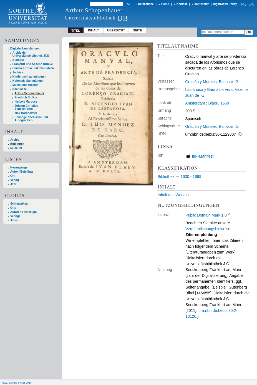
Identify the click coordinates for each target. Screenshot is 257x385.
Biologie (18, 59)
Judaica (17, 72)
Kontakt (182, 4)
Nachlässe (19, 89)
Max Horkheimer (26, 113)
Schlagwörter (19, 203)
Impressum (202, 4)
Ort (12, 175)
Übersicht (116, 30)
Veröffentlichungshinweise (207, 229)
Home (165, 4)
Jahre (14, 220)
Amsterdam (195, 103)
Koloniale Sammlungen (28, 80)
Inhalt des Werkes (173, 195)
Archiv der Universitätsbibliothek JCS (30, 54)
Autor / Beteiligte (21, 171)
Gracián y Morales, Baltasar (209, 82)
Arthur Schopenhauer (29, 93)
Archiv (14, 139)
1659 (224, 103)
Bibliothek (17, 143)
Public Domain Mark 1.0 (206, 215)
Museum (16, 148)
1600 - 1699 (190, 176)
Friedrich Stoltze (26, 97)
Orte (13, 207)
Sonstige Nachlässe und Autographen (31, 119)
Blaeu (213, 103)
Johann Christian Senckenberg (26, 107)
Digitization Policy (225, 4)
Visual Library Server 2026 (16, 382)
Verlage (15, 216)
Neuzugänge (18, 167)
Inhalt (93, 30)
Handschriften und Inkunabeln (33, 68)
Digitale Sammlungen (25, 48)
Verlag (14, 180)
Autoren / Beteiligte (23, 211)
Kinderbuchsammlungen (29, 76)
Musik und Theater (25, 84)
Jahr (13, 184)
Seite (137, 30)
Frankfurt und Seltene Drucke (32, 64)
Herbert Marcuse (26, 101)
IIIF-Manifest (203, 156)
